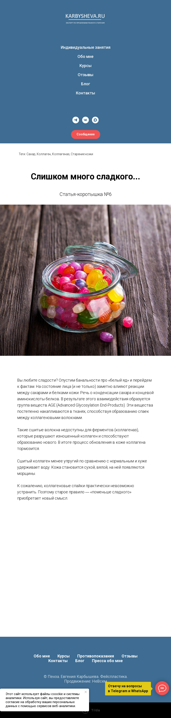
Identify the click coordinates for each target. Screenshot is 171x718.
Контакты (85, 93)
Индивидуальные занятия (85, 47)
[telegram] (75, 120)
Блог (85, 83)
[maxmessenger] (95, 120)
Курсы (85, 65)
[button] (85, 134)
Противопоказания (95, 656)
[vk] (85, 120)
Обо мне (85, 56)
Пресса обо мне (107, 660)
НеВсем (99, 681)
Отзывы (85, 74)
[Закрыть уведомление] (85, 692)
